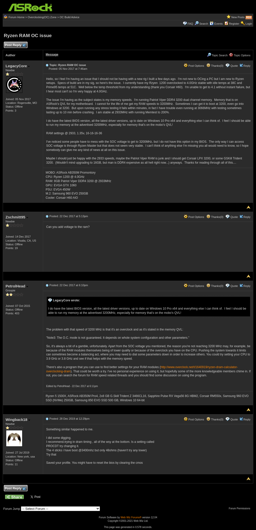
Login (249, 23)
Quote (234, 65)
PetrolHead (16, 286)
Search (203, 23)
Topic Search (217, 55)
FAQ (190, 23)
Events (216, 23)
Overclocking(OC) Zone (42, 17)
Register (234, 23)
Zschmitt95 (16, 217)
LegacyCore (17, 66)
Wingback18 (17, 419)
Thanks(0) (214, 65)
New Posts (238, 17)
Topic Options (240, 55)
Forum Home (16, 17)
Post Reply (15, 45)
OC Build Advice (69, 17)
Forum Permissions (241, 508)
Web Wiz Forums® (131, 517)
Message (52, 54)
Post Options (194, 65)
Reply (247, 65)
